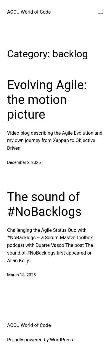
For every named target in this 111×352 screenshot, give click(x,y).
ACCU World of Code (29, 12)
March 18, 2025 (21, 275)
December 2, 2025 (24, 162)
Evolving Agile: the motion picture (47, 100)
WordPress (61, 340)
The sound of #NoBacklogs (44, 204)
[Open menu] (100, 12)
